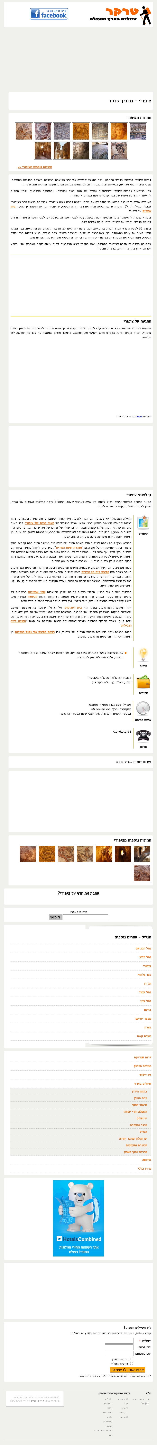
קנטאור (32, 596)
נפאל (109, 1408)
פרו (126, 1403)
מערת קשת (144, 1036)
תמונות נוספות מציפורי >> (35, 167)
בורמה (109, 1426)
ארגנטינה (123, 1399)
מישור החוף (139, 1105)
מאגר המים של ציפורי (39, 523)
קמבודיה (107, 1421)
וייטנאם (108, 1403)
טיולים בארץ (142, 1083)
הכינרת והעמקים (136, 1145)
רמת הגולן (140, 1098)
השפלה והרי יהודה (135, 1111)
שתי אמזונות (36, 592)
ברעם (147, 1010)
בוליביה (124, 1412)
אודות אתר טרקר (140, 1399)
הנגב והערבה (138, 1125)
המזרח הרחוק (142, 1066)
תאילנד (108, 1399)
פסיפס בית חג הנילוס (95, 572)
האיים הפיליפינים (103, 1430)
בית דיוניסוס (73, 607)
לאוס (109, 1417)
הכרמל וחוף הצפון (135, 1152)
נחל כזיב (145, 957)
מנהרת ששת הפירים (69, 547)
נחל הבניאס (143, 948)
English (145, 1403)
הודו (110, 1435)
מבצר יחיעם (143, 1018)
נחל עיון (145, 1001)
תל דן (147, 983)
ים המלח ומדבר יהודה (133, 1138)
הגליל (143, 1132)
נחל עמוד (145, 992)
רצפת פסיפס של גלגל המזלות (35, 632)
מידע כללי (144, 1168)
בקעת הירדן (139, 1091)
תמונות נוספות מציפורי (132, 840)
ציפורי (139, 416)
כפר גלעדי (144, 975)
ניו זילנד (145, 1075)
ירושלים (142, 1118)
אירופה (146, 1160)
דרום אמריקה (142, 1057)
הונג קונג (107, 1412)
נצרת (147, 1027)
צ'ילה (125, 1408)
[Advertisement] (78, 59)
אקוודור (124, 1417)
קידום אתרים (37, 1400)
